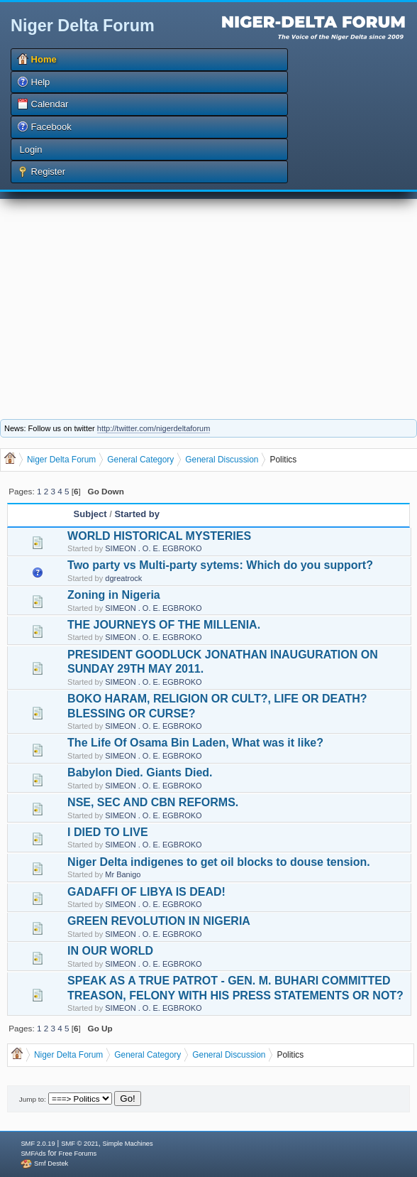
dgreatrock (123, 578)
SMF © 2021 (80, 1143)
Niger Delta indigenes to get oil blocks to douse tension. (218, 862)
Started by (137, 514)
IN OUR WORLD (110, 951)
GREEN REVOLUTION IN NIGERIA (158, 921)
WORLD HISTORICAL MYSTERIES (159, 536)
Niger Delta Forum (83, 25)
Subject (90, 514)
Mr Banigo (122, 874)
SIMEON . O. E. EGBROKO (153, 548)
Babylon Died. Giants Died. (139, 772)
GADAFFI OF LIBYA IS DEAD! (146, 892)
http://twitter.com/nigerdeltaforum (154, 428)
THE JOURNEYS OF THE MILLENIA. (163, 625)
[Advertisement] (208, 298)
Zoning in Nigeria (113, 595)
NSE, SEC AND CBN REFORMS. (152, 802)
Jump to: (32, 1099)
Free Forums (77, 1153)
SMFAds (33, 1153)
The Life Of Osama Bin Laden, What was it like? (195, 743)
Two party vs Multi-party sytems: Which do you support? (220, 565)
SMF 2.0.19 (38, 1143)
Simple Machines (128, 1143)
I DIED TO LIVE (107, 832)
